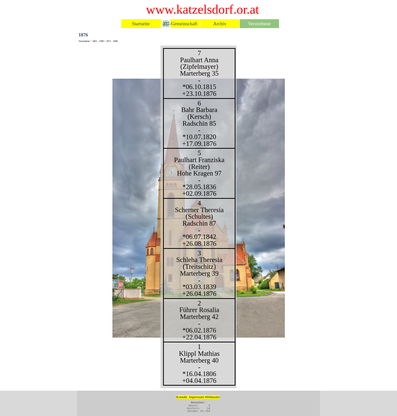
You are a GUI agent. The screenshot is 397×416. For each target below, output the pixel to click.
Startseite (140, 23)
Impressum (196, 397)
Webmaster (212, 397)
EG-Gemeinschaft (180, 23)
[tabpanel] (198, 217)
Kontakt (181, 397)
